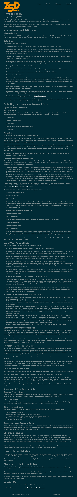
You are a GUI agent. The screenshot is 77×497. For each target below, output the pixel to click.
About (48, 4)
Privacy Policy (56, 494)
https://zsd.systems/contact (36, 488)
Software (58, 4)
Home (39, 4)
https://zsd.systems (40, 96)
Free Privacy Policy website (20, 187)
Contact (68, 4)
